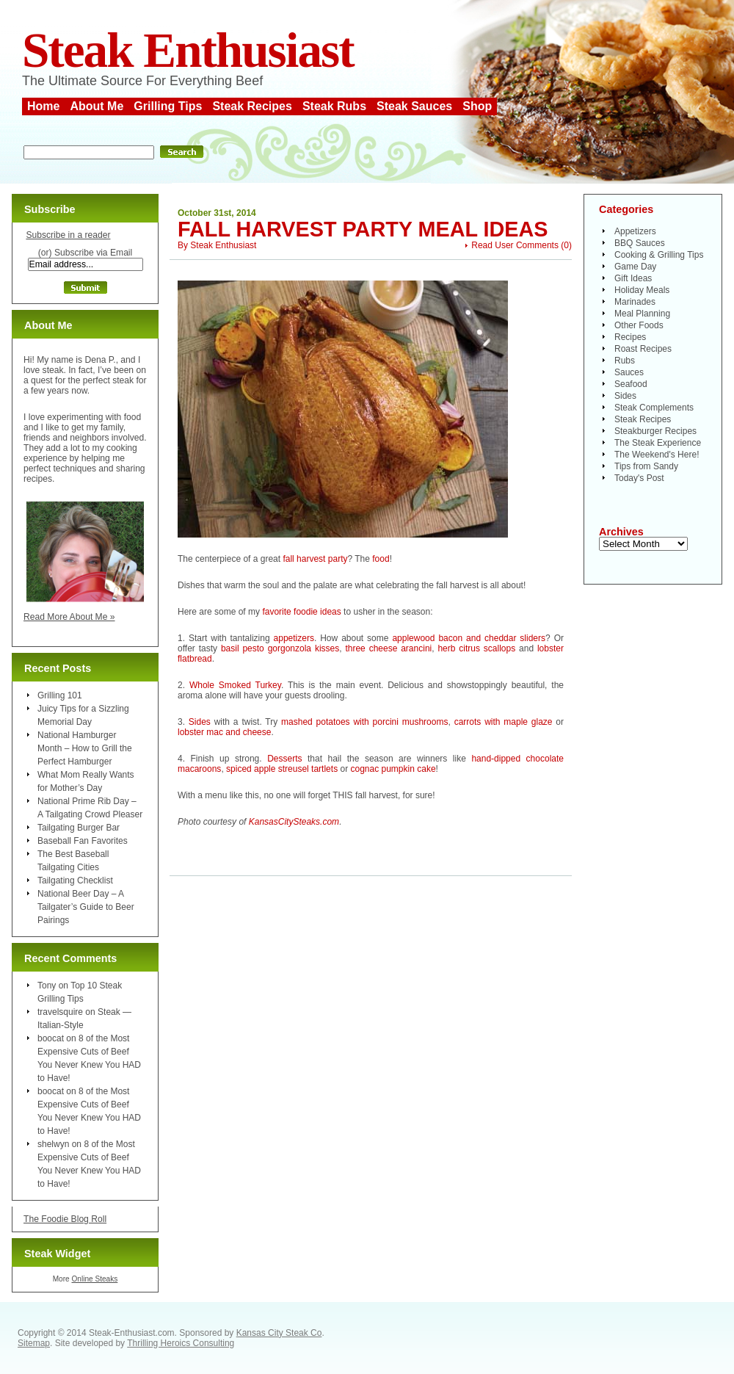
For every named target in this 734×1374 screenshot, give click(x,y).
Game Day (635, 266)
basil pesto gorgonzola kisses (280, 648)
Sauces (629, 372)
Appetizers (635, 231)
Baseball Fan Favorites (82, 841)
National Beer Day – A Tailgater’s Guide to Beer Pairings (85, 907)
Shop (477, 106)
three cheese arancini (388, 648)
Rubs (624, 360)
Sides (200, 722)
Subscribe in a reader (68, 235)
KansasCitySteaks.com (294, 822)
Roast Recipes (643, 349)
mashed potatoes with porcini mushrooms (364, 722)
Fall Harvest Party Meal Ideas (363, 229)
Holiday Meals (641, 290)
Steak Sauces (414, 106)
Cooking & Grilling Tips (658, 255)
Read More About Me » (69, 617)
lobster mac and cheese (224, 732)
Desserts (284, 758)
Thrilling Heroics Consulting (180, 1343)
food (380, 559)
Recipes (630, 337)
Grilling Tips (168, 106)
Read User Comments (515, 245)
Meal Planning (642, 313)
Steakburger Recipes (655, 431)
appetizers (294, 638)
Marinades (634, 302)
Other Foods (639, 325)
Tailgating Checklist (75, 880)
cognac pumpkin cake (392, 769)
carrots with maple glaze (503, 722)
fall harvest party (315, 559)
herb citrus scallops (476, 648)
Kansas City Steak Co (279, 1333)
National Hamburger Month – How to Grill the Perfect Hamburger (84, 748)
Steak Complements (654, 407)
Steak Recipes (252, 106)
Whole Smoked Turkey (235, 685)
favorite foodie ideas (301, 612)
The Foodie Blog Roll (64, 1219)
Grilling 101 (59, 695)
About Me (96, 106)
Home (43, 106)
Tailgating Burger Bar (78, 827)
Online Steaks (94, 1279)
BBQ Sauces (639, 243)
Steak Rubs (334, 106)
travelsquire (60, 1012)
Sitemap (34, 1343)
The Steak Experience (657, 443)
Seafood (630, 384)
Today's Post (639, 478)
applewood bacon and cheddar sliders (468, 638)
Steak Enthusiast (188, 50)
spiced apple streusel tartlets (282, 769)
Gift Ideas (633, 278)
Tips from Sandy (646, 466)
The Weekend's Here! (656, 454)
